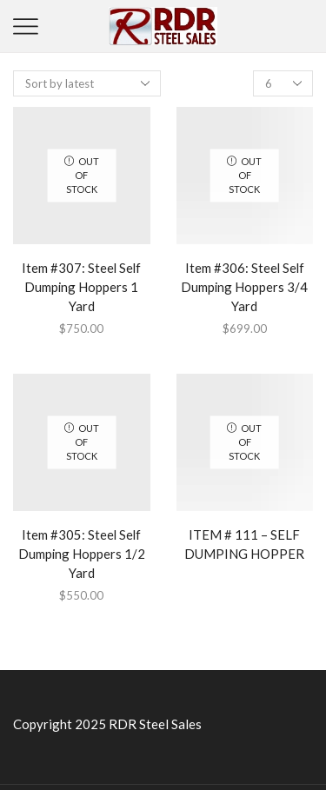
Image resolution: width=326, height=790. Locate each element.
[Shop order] (87, 83)
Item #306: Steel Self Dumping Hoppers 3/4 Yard (244, 287)
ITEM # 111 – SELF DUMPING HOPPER (244, 544)
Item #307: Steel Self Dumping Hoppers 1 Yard (81, 287)
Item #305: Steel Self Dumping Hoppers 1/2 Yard (81, 554)
